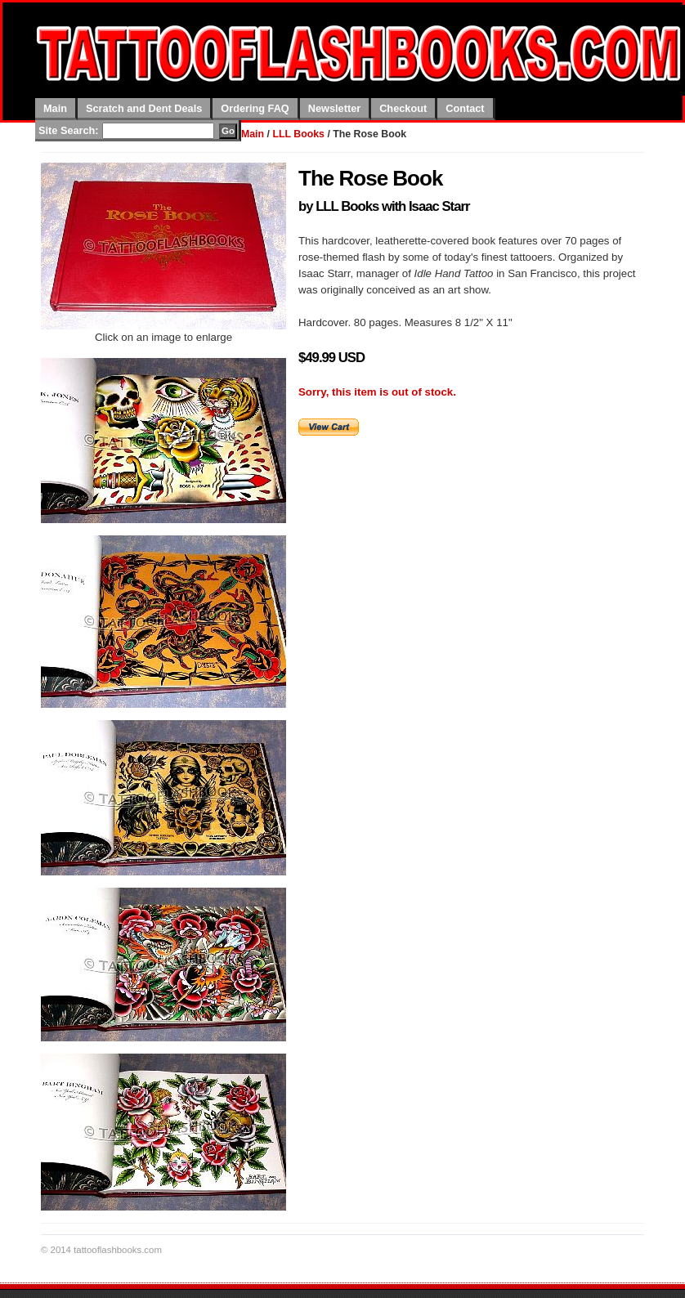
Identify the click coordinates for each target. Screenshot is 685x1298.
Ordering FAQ (255, 108)
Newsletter (334, 108)
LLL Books (298, 134)
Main (55, 108)
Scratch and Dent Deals (144, 108)
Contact (464, 108)
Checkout (403, 108)
